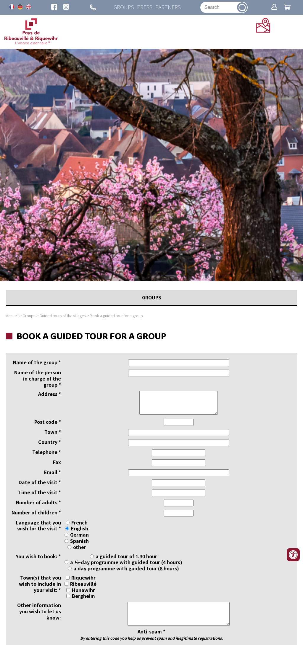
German (79, 534)
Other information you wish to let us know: (39, 611)
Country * (49, 442)
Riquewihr (83, 577)
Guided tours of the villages (62, 315)
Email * (52, 472)
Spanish (79, 540)
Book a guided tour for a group (116, 315)
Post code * (47, 422)
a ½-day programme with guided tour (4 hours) (126, 562)
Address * (49, 394)
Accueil (12, 315)
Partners (168, 7)
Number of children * (36, 512)
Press (144, 7)
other (79, 547)
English (79, 528)
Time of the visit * (39, 492)
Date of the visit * (40, 482)
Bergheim (83, 596)
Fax (57, 462)
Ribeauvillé (83, 583)
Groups (124, 7)
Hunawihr (83, 589)
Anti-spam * (151, 634)
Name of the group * (37, 363)
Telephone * (46, 452)
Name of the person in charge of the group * (37, 379)
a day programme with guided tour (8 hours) (126, 568)
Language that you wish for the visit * (38, 525)
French (79, 522)
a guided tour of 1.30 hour (126, 556)
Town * (52, 432)
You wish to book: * (38, 556)
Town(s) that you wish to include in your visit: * (40, 584)
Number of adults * (38, 502)
